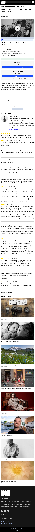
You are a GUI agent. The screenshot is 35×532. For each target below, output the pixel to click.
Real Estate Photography (7, 435)
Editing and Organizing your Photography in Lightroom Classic (16, 388)
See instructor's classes (14, 129)
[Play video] (17, 28)
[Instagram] (8, 511)
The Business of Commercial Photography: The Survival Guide (15, 43)
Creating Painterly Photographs (8, 481)
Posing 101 (3, 412)
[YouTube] (2, 511)
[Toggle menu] (33, 2)
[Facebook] (5, 511)
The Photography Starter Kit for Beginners (11, 459)
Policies (17, 530)
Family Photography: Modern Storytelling (11, 341)
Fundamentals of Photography (8, 318)
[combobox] (18, 2)
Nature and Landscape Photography (9, 365)
